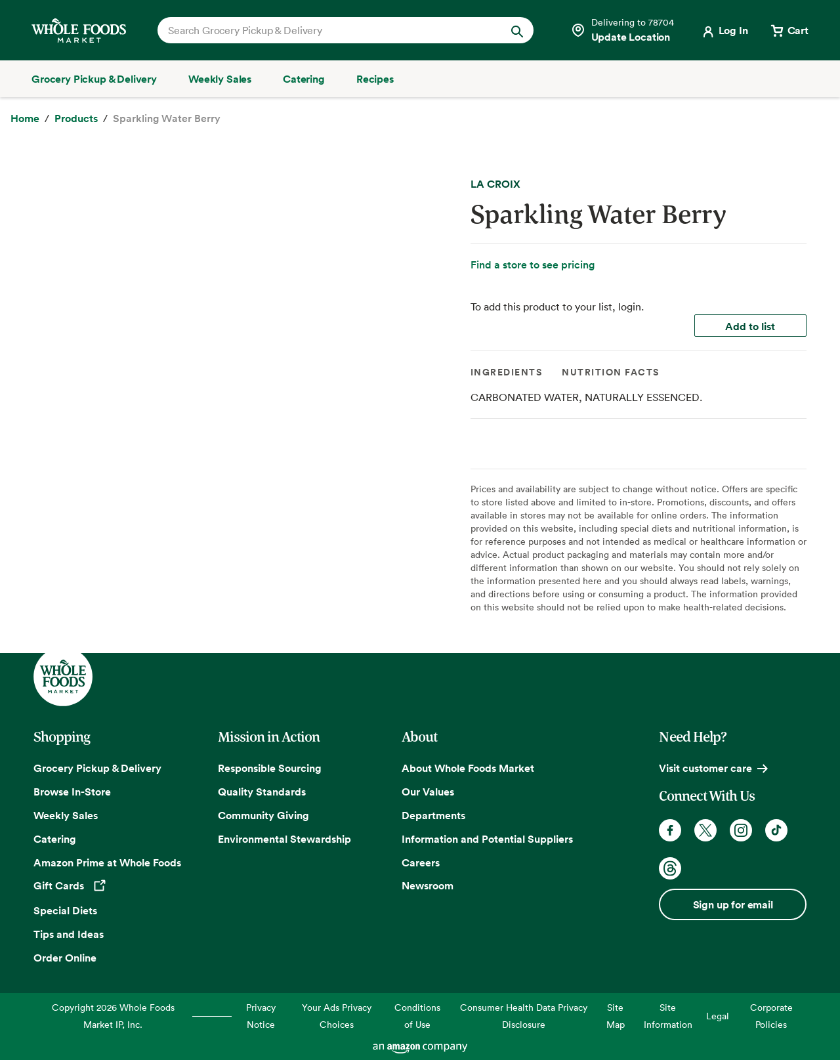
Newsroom (427, 885)
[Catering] (304, 79)
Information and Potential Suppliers (487, 839)
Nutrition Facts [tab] (611, 372)
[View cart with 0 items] (788, 30)
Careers (421, 862)
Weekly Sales (65, 815)
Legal (717, 1015)
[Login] (724, 30)
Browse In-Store (72, 791)
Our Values (428, 791)
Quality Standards (262, 791)
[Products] (76, 118)
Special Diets (65, 910)
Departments (433, 815)
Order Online (64, 957)
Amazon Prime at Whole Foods (107, 862)
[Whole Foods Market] (79, 30)
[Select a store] (622, 30)
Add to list (750, 326)
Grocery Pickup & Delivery (97, 768)
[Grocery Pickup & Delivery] (94, 79)
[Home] (24, 118)
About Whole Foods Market (468, 768)
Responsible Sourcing (270, 768)
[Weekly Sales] (219, 79)
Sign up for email (733, 904)
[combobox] (328, 30)
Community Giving (263, 815)
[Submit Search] (517, 30)
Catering (54, 839)
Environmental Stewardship (284, 839)
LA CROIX (495, 184)
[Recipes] (375, 79)
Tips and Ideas (68, 934)
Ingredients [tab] (507, 372)
